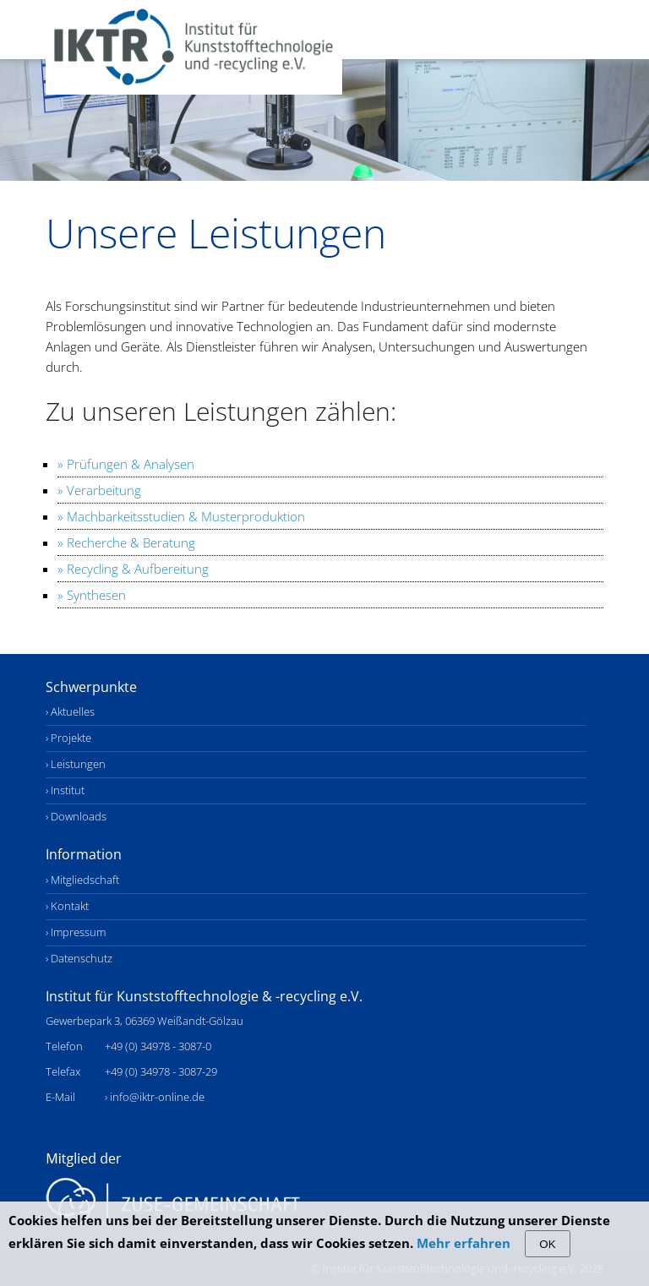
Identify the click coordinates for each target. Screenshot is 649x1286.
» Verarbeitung (99, 490)
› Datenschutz (79, 958)
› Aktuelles (70, 712)
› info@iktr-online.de (155, 1097)
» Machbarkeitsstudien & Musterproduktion (181, 516)
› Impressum (76, 932)
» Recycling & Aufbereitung (133, 568)
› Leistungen (76, 764)
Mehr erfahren (463, 1242)
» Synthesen (91, 594)
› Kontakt (67, 906)
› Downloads (76, 816)
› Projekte (68, 738)
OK (547, 1244)
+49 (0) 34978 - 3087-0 (158, 1046)
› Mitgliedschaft (82, 880)
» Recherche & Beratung (126, 542)
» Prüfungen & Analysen (125, 463)
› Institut (65, 790)
